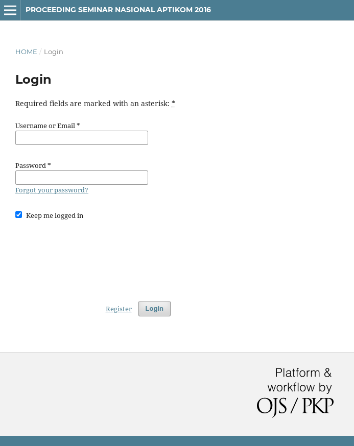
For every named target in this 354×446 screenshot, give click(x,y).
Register (119, 308)
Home (26, 51)
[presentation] (93, 256)
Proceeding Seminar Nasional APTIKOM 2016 (118, 9)
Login (154, 308)
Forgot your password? (51, 189)
